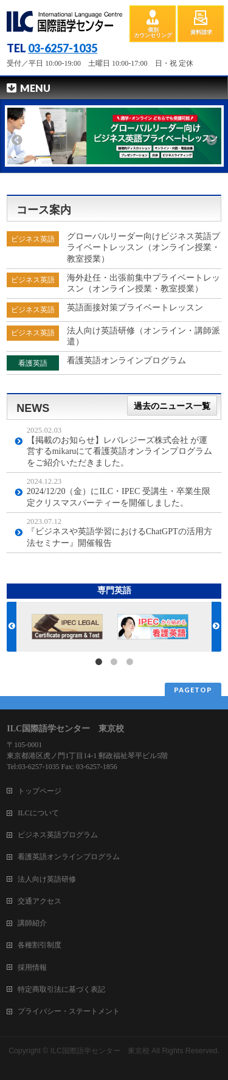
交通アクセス (39, 901)
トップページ (39, 791)
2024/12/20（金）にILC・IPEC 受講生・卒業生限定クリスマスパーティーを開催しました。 (118, 497)
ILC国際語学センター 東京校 (100, 1051)
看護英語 (32, 363)
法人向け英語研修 (47, 879)
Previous (17, 140)
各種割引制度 (39, 945)
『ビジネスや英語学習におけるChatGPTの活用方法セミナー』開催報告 (119, 537)
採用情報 (32, 967)
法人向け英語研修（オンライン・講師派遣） (143, 336)
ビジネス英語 (33, 239)
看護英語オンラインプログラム (126, 360)
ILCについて (38, 813)
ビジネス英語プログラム (58, 835)
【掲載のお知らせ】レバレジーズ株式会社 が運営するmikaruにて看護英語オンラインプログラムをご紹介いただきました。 (120, 451)
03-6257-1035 (62, 48)
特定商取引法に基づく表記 (61, 989)
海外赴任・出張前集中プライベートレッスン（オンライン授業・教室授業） (143, 283)
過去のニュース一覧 (172, 405)
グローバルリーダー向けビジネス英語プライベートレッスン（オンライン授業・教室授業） (143, 247)
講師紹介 (32, 923)
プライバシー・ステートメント (69, 1011)
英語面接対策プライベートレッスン (135, 307)
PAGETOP (193, 690)
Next (211, 140)
